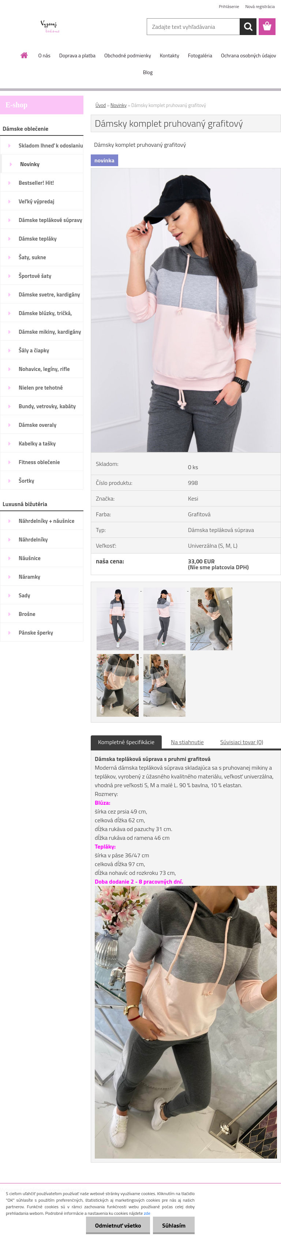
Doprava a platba (77, 55)
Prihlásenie (229, 6)
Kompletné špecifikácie (126, 742)
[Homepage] (24, 55)
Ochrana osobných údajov (248, 55)
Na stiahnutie (187, 742)
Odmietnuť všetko (118, 1225)
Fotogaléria (200, 55)
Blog (148, 72)
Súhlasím (174, 1225)
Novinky (118, 105)
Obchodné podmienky (127, 55)
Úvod (100, 105)
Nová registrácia (260, 6)
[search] (248, 26)
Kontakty (169, 55)
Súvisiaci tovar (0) (241, 742)
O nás (44, 55)
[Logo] (50, 27)
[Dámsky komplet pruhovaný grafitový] (186, 171)
